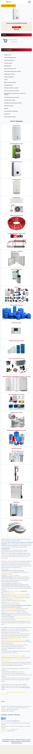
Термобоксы (16, 529)
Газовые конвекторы (16, 296)
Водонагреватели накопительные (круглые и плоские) (16, 403)
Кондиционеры (16, 224)
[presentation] (1, 32)
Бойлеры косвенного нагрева (16, 367)
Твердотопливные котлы (16, 170)
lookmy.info (11, 738)
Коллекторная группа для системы (17, 260)
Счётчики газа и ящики (16, 439)
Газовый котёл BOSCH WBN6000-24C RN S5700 (16, 23)
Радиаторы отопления (16, 278)
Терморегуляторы (16, 349)
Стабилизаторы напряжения (16, 511)
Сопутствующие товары (16, 547)
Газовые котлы (16, 153)
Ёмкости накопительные (16, 332)
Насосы (16, 314)
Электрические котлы (16, 188)
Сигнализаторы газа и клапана (16, 421)
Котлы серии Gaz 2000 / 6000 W (8, 5)
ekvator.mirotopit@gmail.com (13, 748)
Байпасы (16, 493)
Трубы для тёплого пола (16, 242)
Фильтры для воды (16, 475)
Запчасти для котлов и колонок (16, 385)
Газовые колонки (16, 206)
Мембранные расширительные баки (16, 457)
